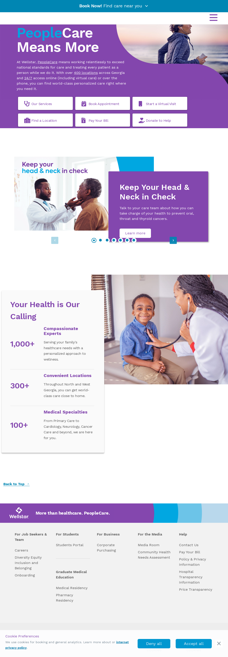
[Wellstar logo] (21, 17)
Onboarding (25, 575)
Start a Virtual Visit (157, 103)
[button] (170, 240)
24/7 (28, 78)
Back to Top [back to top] (16, 484)
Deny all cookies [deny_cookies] (154, 644)
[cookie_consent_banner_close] (219, 643)
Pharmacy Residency (64, 597)
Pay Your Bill (94, 120)
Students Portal (69, 545)
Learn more (135, 233)
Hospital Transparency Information (190, 577)
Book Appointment (100, 103)
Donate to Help (155, 120)
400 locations (86, 73)
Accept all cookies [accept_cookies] (194, 644)
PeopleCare (47, 62)
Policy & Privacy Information (192, 562)
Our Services (38, 103)
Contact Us (188, 545)
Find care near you (114, 5)
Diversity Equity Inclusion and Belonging (28, 562)
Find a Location (40, 120)
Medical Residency (72, 588)
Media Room (148, 545)
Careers (21, 550)
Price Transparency (195, 589)
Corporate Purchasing (106, 547)
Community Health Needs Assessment (154, 555)
